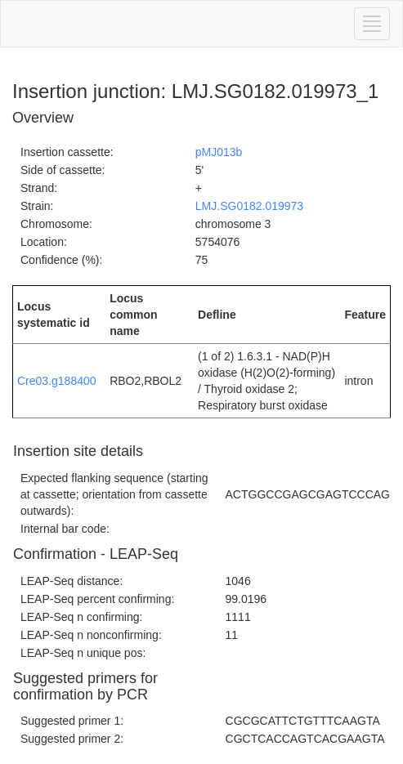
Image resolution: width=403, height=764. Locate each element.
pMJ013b (219, 152)
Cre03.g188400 (56, 380)
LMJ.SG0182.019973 (249, 205)
